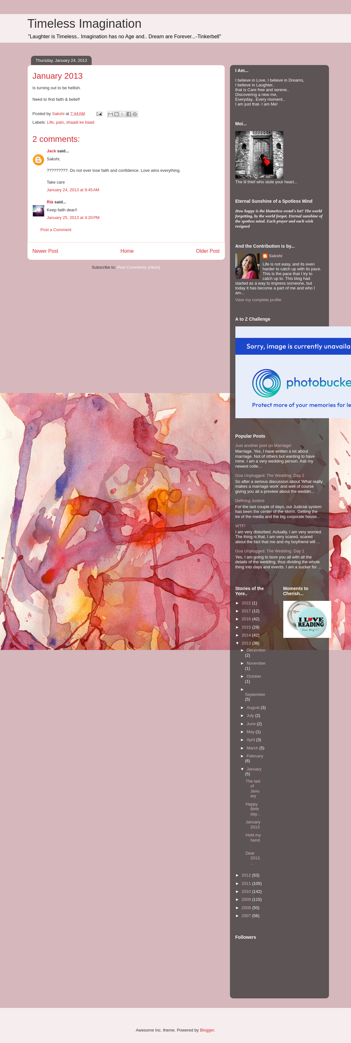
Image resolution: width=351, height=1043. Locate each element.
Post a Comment (56, 229)
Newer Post (45, 251)
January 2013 (253, 824)
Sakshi (275, 255)
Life (50, 122)
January (254, 769)
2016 (247, 618)
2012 (247, 875)
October (254, 676)
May (251, 731)
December (256, 650)
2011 (247, 883)
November (256, 663)
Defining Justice (250, 500)
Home (127, 251)
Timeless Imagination (84, 23)
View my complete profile (258, 299)
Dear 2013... (253, 858)
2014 (247, 635)
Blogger (207, 1030)
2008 (247, 907)
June (252, 723)
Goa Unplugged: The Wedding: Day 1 (269, 551)
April (251, 739)
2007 (247, 915)
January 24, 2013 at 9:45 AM (73, 189)
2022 (247, 603)
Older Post (208, 251)
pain (60, 122)
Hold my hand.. (253, 840)
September (255, 694)
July (251, 715)
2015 (247, 627)
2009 (247, 899)
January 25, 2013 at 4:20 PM (73, 217)
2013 (247, 643)
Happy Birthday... (253, 809)
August (254, 707)
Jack (51, 151)
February (255, 756)
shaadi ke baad (80, 122)
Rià (50, 202)
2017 (247, 611)
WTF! (240, 525)
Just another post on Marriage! (263, 445)
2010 (247, 891)
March (253, 748)
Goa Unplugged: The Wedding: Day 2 (269, 475)
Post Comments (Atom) (138, 267)
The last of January (253, 789)
